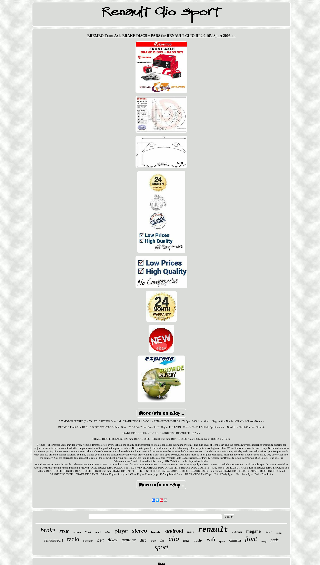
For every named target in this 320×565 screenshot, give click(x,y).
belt (100, 540)
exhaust (237, 532)
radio (73, 539)
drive (186, 540)
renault (213, 530)
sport (161, 547)
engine (279, 533)
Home (161, 563)
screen (77, 532)
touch (98, 532)
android (174, 531)
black (153, 540)
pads (274, 539)
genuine (129, 539)
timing (264, 541)
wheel (108, 532)
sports (222, 541)
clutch (268, 532)
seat (88, 532)
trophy (197, 540)
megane (253, 531)
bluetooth (88, 540)
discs (113, 539)
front (251, 538)
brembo (156, 532)
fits (162, 540)
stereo (139, 530)
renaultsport (53, 540)
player (121, 531)
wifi (211, 539)
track (190, 532)
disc (143, 540)
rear (64, 530)
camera (235, 540)
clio (174, 538)
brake (47, 530)
